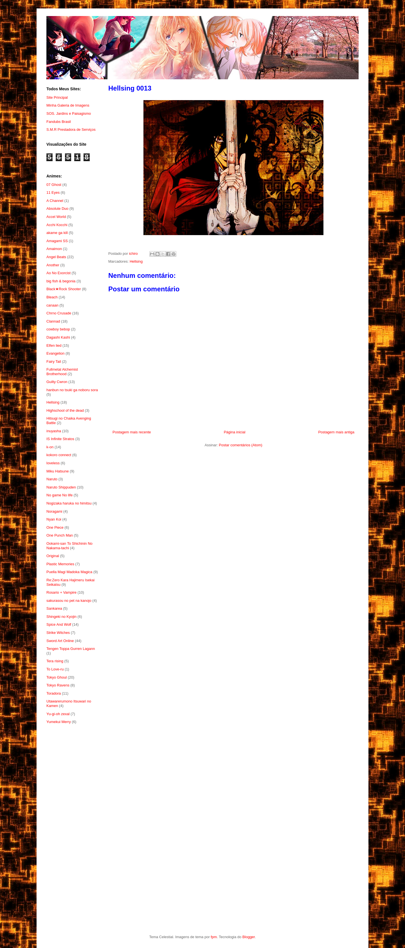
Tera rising (54, 661)
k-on (49, 447)
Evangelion (55, 353)
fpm (214, 937)
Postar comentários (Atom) (240, 445)
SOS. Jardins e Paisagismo (68, 113)
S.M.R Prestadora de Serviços (71, 129)
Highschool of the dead (65, 410)
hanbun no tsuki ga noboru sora (72, 390)
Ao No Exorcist (58, 273)
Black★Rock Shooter (63, 289)
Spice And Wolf (58, 624)
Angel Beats (56, 257)
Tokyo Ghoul (56, 677)
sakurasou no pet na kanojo (68, 600)
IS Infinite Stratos (60, 439)
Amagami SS (57, 241)
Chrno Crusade (58, 313)
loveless (53, 463)
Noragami (54, 511)
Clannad (53, 321)
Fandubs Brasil (58, 122)
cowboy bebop (58, 329)
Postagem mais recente (131, 432)
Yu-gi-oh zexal (57, 714)
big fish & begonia (60, 281)
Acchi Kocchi (56, 225)
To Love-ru (55, 669)
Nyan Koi (53, 519)
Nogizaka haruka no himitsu (68, 503)
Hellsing (136, 261)
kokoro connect (58, 455)
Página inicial (235, 432)
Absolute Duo (57, 208)
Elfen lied (53, 345)
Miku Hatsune (57, 471)
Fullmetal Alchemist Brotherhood (62, 371)
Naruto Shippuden (61, 487)
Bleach (52, 297)
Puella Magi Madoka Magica (69, 572)
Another (52, 265)
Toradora (53, 693)
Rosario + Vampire (61, 592)
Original (52, 556)
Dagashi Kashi (58, 337)
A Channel (54, 201)
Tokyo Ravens (57, 685)
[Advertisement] (72, 820)
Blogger (248, 937)
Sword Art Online (60, 641)
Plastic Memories (60, 564)
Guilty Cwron (56, 382)
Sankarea (54, 608)
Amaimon (54, 249)
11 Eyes (53, 192)
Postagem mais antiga (336, 432)
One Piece (55, 527)
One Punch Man (59, 535)
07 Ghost (53, 185)
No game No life (59, 495)
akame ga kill (57, 233)
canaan (52, 305)
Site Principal (57, 97)
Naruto (51, 479)
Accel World (56, 217)
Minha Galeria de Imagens (67, 105)
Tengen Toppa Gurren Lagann (70, 649)
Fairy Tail (53, 361)
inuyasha (53, 431)
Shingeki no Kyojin (61, 616)
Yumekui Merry (58, 722)
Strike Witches (58, 633)
